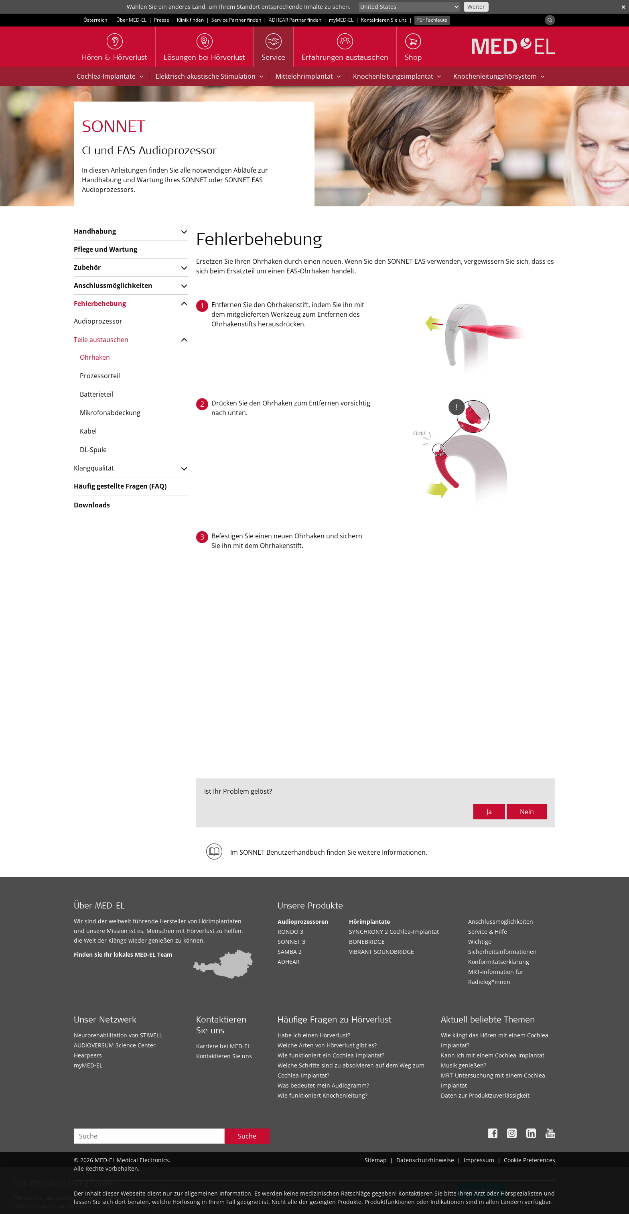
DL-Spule (93, 449)
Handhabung (95, 231)
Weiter (476, 6)
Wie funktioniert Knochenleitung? (322, 1095)
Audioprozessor (98, 321)
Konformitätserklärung (498, 961)
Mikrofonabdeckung (110, 412)
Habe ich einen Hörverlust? (314, 1035)
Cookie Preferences (529, 1160)
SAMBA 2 (290, 951)
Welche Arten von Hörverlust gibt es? (327, 1045)
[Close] (616, 1191)
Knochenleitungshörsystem (498, 76)
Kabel (88, 431)
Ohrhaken (95, 357)
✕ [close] (623, 7)
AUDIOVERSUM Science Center (115, 1045)
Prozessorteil (100, 375)
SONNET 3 (291, 941)
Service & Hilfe (487, 931)
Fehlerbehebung (100, 303)
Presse (161, 19)
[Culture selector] (409, 7)
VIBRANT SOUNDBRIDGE (381, 951)
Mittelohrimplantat (308, 76)
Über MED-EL (131, 19)
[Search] (550, 20)
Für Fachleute (432, 19)
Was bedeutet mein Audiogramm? (323, 1085)
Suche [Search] (247, 1136)
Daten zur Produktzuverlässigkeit (485, 1095)
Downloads (92, 505)
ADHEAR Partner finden (295, 19)
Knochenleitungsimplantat (397, 76)
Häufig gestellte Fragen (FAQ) (120, 486)
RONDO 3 (290, 931)
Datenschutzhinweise (425, 1160)
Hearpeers (88, 1055)
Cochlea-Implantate (110, 76)
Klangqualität (94, 468)
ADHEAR (289, 961)
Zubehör (87, 267)
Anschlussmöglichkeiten (113, 285)
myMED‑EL (341, 19)
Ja (489, 811)
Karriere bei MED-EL (223, 1046)
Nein (527, 811)
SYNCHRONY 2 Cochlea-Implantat (394, 931)
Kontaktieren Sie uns (384, 19)
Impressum (479, 1160)
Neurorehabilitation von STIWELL (118, 1035)
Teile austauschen (101, 339)
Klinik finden (190, 19)
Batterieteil (96, 394)
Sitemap (376, 1160)
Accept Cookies (482, 1192)
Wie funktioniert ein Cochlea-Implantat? (331, 1055)
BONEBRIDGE (367, 941)
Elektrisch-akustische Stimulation (209, 76)
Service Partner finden (236, 19)
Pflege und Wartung (105, 249)
